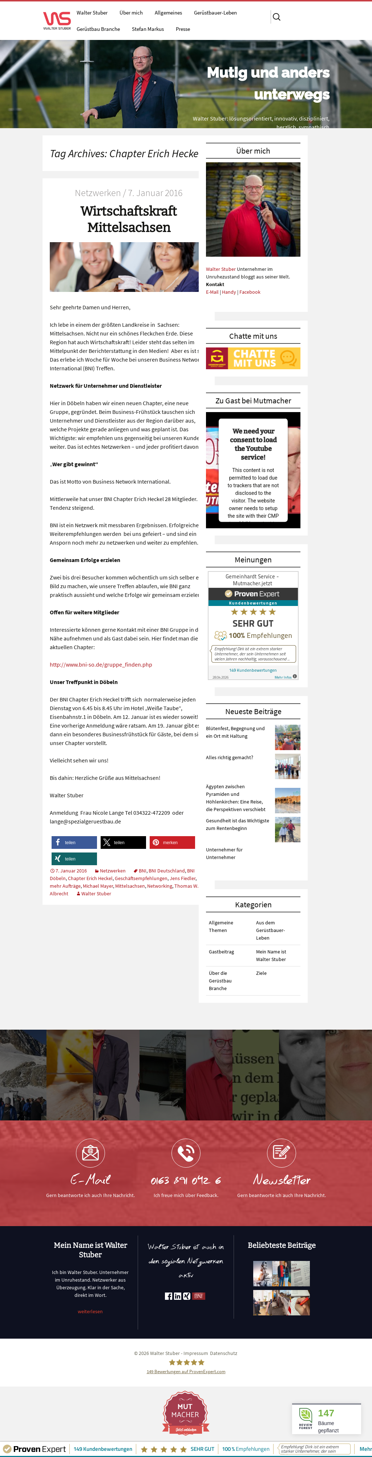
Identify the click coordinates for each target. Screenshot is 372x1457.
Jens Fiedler (182, 878)
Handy (229, 292)
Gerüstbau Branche (98, 28)
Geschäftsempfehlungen (141, 878)
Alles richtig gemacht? (229, 757)
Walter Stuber (92, 12)
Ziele (261, 973)
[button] (74, 842)
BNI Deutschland (167, 870)
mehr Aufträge (65, 886)
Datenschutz (223, 1353)
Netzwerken (113, 870)
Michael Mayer (98, 886)
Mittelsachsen (130, 886)
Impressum (195, 1353)
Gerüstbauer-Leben (215, 12)
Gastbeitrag (221, 951)
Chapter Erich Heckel (90, 878)
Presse (183, 28)
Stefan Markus (148, 28)
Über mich (131, 12)
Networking (159, 886)
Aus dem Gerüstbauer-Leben (270, 930)
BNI (142, 870)
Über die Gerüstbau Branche (220, 981)
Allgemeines (168, 12)
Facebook (249, 292)
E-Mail (212, 292)
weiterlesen (90, 1311)
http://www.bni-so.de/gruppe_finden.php (101, 664)
